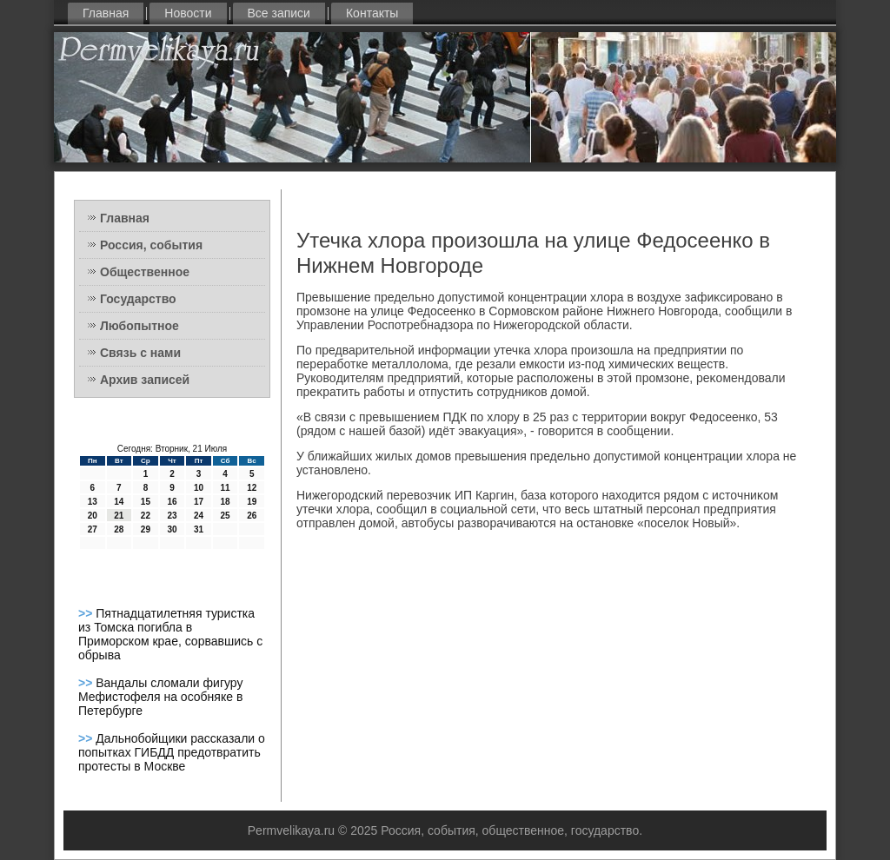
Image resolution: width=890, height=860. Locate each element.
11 (225, 488)
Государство (138, 299)
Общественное (144, 272)
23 (171, 515)
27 (92, 529)
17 (198, 501)
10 (198, 488)
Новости (187, 13)
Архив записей (144, 380)
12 (251, 488)
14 (118, 501)
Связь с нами (140, 353)
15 (145, 501)
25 (225, 515)
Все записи (279, 13)
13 (92, 501)
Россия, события (151, 245)
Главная (106, 13)
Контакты (372, 13)
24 (198, 515)
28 (118, 529)
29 (145, 529)
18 (225, 501)
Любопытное (139, 326)
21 (118, 515)
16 (171, 501)
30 (171, 529)
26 (251, 515)
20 (92, 515)
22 (145, 515)
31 (198, 529)
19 (251, 501)
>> (87, 613)
